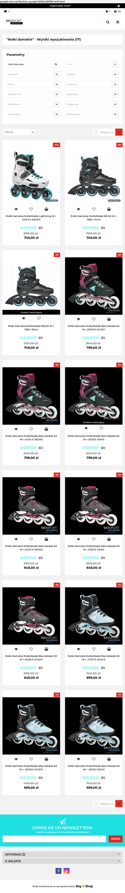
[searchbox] (28, 74)
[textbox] (89, 64)
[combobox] (92, 64)
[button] (117, 11)
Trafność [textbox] (8, 132)
